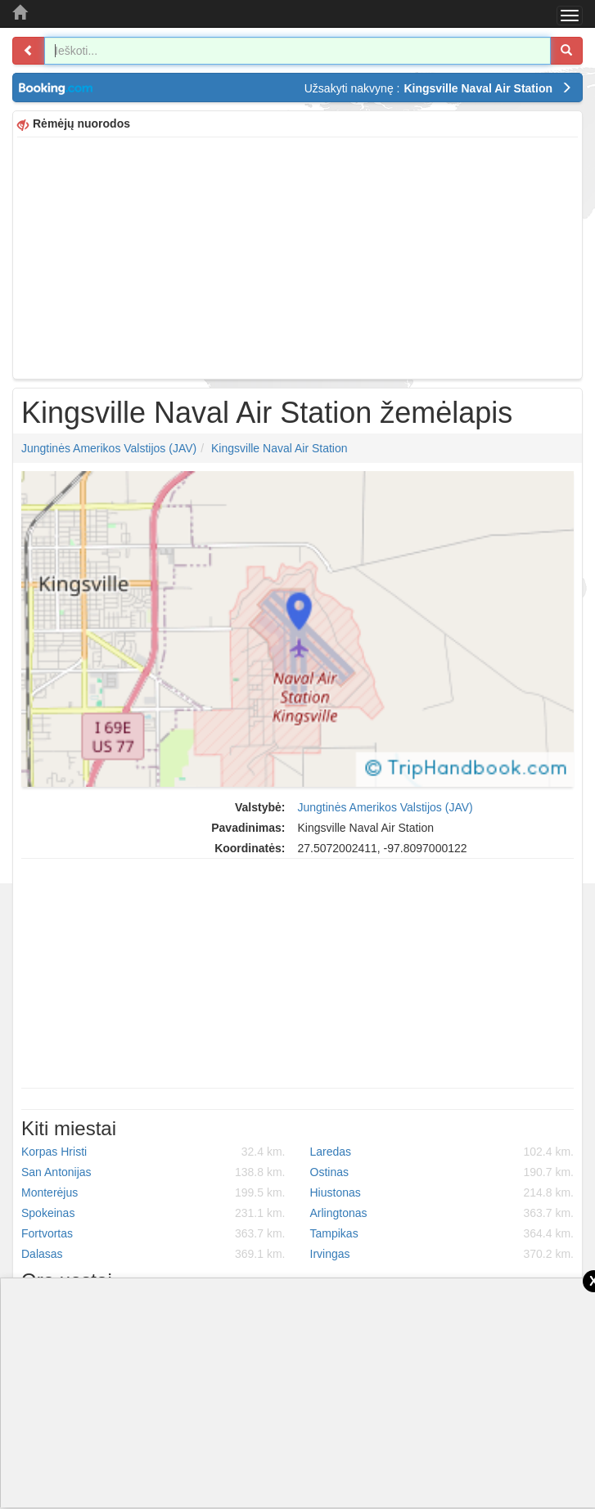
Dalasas (153, 1254)
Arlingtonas (442, 1213)
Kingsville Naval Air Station (279, 448)
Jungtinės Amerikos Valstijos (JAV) (108, 448)
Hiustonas (442, 1192)
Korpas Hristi (153, 1151)
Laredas (442, 1151)
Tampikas (442, 1233)
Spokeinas (153, 1213)
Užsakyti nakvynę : (438, 88)
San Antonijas (153, 1172)
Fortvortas (153, 1233)
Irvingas (442, 1254)
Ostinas (442, 1172)
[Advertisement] (297, 256)
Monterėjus (153, 1192)
